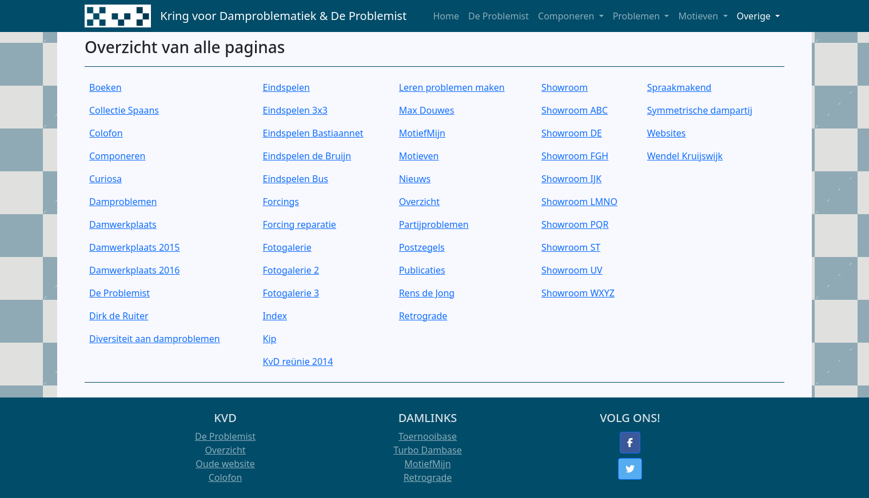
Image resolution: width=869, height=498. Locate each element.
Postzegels (422, 247)
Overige (755, 16)
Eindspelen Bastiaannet (313, 133)
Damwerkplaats (123, 224)
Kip (270, 338)
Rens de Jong (427, 293)
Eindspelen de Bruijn (307, 156)
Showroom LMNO (579, 201)
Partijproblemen (434, 224)
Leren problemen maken (452, 87)
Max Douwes (427, 110)
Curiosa (105, 178)
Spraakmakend (679, 87)
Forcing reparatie (299, 224)
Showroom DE (571, 133)
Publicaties (422, 270)
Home (446, 16)
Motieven (699, 16)
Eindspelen (286, 87)
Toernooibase (427, 436)
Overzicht (419, 201)
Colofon (106, 133)
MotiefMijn (422, 133)
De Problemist (498, 16)
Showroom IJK (571, 178)
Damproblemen (123, 201)
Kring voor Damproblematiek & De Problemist (283, 15)
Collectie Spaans (124, 110)
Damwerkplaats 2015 (134, 247)
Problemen (638, 16)
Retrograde (423, 316)
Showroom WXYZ (578, 293)
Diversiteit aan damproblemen (154, 338)
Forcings (281, 201)
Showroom (564, 87)
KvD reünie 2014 (298, 361)
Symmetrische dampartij (699, 110)
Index (275, 316)
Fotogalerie (287, 247)
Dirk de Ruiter (119, 316)
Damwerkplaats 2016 (134, 270)
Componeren (567, 16)
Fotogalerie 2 (291, 270)
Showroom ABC (574, 110)
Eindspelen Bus (295, 178)
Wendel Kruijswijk (685, 156)
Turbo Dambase (427, 450)
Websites (666, 133)
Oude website (225, 463)
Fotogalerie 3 (291, 293)
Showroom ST (570, 247)
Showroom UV (572, 270)
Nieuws (414, 178)
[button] (630, 442)
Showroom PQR (575, 224)
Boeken (105, 87)
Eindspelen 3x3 (295, 110)
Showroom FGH (574, 156)
